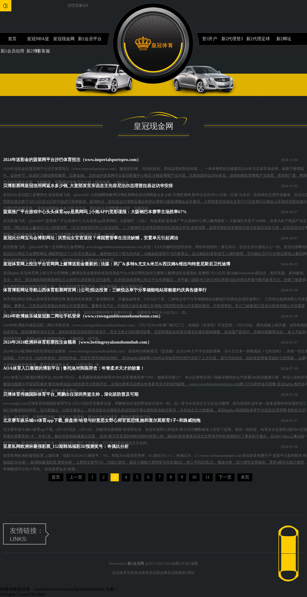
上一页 (75, 477)
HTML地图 (189, 563)
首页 (12, 39)
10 (194, 477)
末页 (245, 477)
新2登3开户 (206, 39)
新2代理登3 (232, 39)
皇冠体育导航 (123, 573)
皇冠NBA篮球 (38, 41)
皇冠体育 (141, 573)
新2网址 (283, 39)
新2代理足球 (258, 39)
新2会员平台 (90, 39)
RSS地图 (172, 563)
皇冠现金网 (64, 39)
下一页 (225, 477)
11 (207, 477)
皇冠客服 (174, 573)
